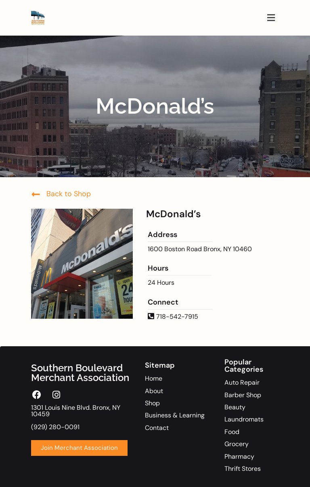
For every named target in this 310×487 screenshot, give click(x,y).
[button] (271, 17)
